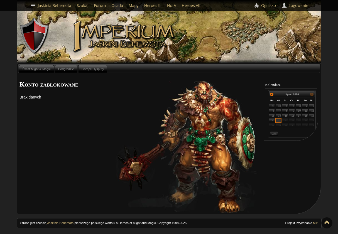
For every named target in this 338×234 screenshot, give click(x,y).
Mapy (134, 5)
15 (286, 115)
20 (272, 120)
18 (306, 115)
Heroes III (152, 5)
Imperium (125, 36)
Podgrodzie (66, 69)
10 (299, 110)
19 (312, 115)
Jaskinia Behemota (60, 223)
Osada (117, 5)
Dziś (273, 133)
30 (279, 106)
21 (279, 120)
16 (293, 115)
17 (299, 115)
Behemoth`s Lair (34, 36)
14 (279, 115)
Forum (100, 5)
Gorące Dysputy (93, 69)
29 (272, 106)
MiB (315, 223)
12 (312, 110)
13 (272, 115)
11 (306, 110)
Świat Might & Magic (36, 69)
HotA (171, 5)
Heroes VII (191, 5)
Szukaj (83, 5)
